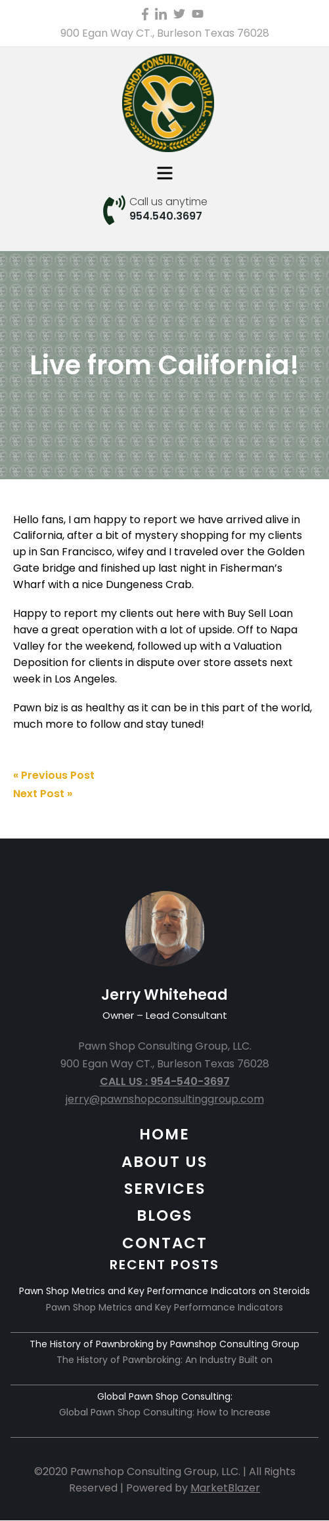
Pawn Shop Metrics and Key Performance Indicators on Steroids (164, 1290)
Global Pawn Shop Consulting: (164, 1396)
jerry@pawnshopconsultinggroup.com (165, 1099)
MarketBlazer (225, 1487)
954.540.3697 (165, 216)
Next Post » (42, 793)
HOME (164, 1134)
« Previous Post (54, 775)
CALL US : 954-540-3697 (165, 1081)
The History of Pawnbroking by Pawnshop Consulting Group (164, 1344)
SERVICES (165, 1188)
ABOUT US (164, 1161)
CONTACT (165, 1243)
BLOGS (164, 1215)
